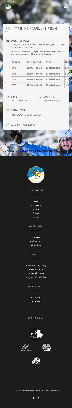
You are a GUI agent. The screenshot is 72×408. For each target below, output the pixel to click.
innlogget (22, 151)
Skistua (36, 217)
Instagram (36, 301)
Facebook (36, 297)
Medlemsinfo (36, 241)
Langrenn (36, 205)
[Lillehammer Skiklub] (8, 6)
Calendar (16, 125)
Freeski (36, 213)
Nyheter (36, 237)
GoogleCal (29, 125)
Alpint (36, 209)
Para (36, 201)
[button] (65, 6)
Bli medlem (36, 245)
